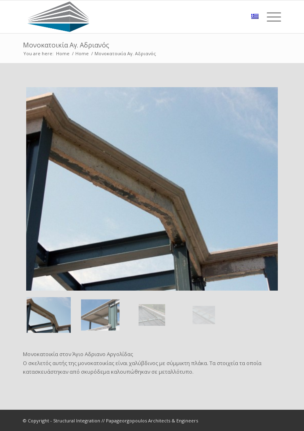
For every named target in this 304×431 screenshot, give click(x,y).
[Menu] (270, 16)
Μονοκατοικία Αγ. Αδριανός (66, 45)
